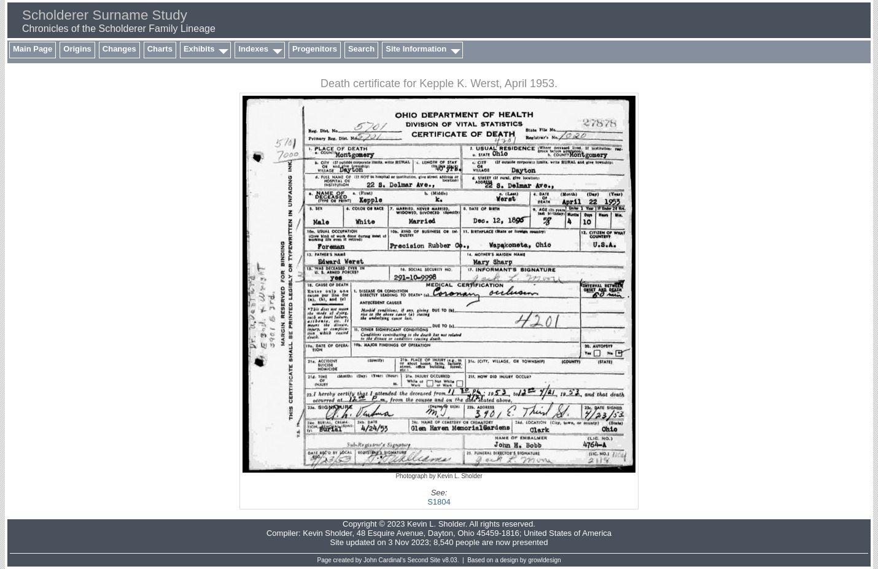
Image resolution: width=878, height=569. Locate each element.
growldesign (544, 560)
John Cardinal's (384, 560)
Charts (160, 48)
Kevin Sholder (327, 533)
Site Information (416, 48)
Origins (77, 48)
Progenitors (314, 48)
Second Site (424, 560)
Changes (119, 48)
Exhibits (199, 48)
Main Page (32, 48)
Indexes (253, 48)
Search (361, 48)
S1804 (439, 501)
